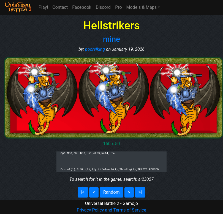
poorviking (95, 49)
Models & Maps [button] (141, 7)
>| (140, 192)
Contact (60, 7)
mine (111, 39)
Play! (43, 7)
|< (83, 192)
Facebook (81, 7)
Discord (103, 7)
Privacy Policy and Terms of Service (111, 210)
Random (111, 192)
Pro (118, 7)
